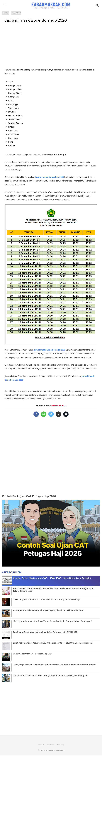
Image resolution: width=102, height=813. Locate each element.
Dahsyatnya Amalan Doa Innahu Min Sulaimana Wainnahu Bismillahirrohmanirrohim (54, 664)
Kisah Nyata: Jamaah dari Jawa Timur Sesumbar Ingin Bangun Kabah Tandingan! (52, 621)
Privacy (60, 745)
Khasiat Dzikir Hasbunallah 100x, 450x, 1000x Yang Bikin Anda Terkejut (52, 578)
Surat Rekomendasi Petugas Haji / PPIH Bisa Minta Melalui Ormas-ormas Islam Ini (52, 643)
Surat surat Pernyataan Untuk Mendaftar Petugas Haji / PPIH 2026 (45, 632)
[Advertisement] (51, 46)
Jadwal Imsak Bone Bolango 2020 (36, 20)
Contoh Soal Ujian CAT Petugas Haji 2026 (29, 496)
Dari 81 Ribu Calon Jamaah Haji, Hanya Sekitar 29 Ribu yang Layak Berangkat (50, 675)
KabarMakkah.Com (56, 750)
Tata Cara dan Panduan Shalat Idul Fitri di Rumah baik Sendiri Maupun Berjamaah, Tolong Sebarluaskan (53, 589)
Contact (50, 745)
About (41, 745)
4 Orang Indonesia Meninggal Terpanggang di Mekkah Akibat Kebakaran (48, 610)
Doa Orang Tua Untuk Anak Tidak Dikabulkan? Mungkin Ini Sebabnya (47, 599)
